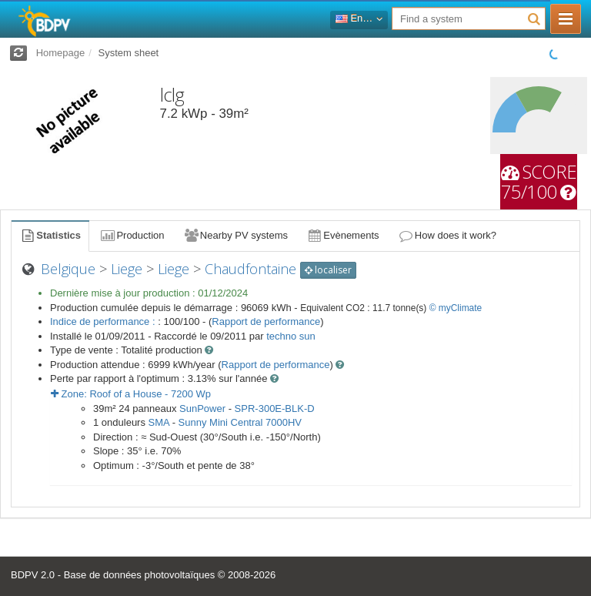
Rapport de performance (266, 321)
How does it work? (447, 235)
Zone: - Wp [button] (131, 394)
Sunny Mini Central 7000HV (240, 422)
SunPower (202, 408)
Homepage (60, 53)
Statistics (50, 235)
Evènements (342, 235)
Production (131, 235)
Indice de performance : (104, 321)
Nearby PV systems (235, 235)
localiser (328, 269)
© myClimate (455, 308)
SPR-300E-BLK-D (275, 408)
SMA (159, 422)
